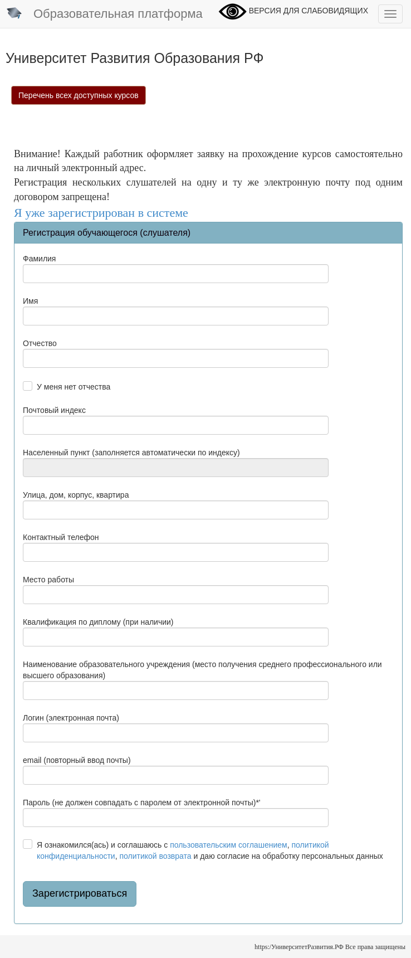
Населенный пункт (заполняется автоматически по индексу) (131, 452)
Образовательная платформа (104, 14)
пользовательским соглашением (228, 844)
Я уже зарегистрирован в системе (101, 213)
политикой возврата (155, 856)
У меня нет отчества (73, 386)
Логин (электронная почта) (71, 717)
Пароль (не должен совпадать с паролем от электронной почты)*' (142, 802)
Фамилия (39, 258)
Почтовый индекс (54, 410)
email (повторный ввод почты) (77, 760)
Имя (30, 300)
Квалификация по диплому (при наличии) (98, 621)
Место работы (48, 579)
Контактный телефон (61, 537)
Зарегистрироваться (79, 893)
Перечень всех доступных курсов (78, 95)
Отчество (40, 343)
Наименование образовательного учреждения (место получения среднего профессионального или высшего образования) (202, 670)
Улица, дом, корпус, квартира (76, 494)
